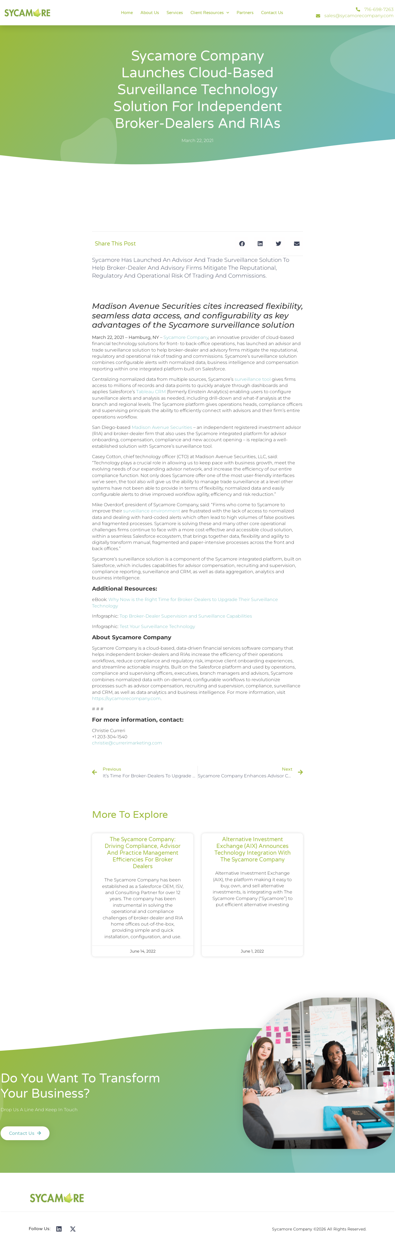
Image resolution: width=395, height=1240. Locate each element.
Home (127, 12)
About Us (149, 12)
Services (175, 12)
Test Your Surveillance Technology (157, 626)
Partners (245, 12)
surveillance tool (253, 379)
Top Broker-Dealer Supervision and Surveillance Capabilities (186, 616)
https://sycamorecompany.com (126, 698)
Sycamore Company (185, 337)
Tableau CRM (151, 391)
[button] (241, 243)
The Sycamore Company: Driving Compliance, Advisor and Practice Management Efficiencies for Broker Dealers (143, 853)
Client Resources (209, 12)
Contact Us (272, 12)
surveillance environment (151, 511)
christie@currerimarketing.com (127, 743)
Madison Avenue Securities (162, 427)
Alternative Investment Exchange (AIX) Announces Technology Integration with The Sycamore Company (252, 849)
